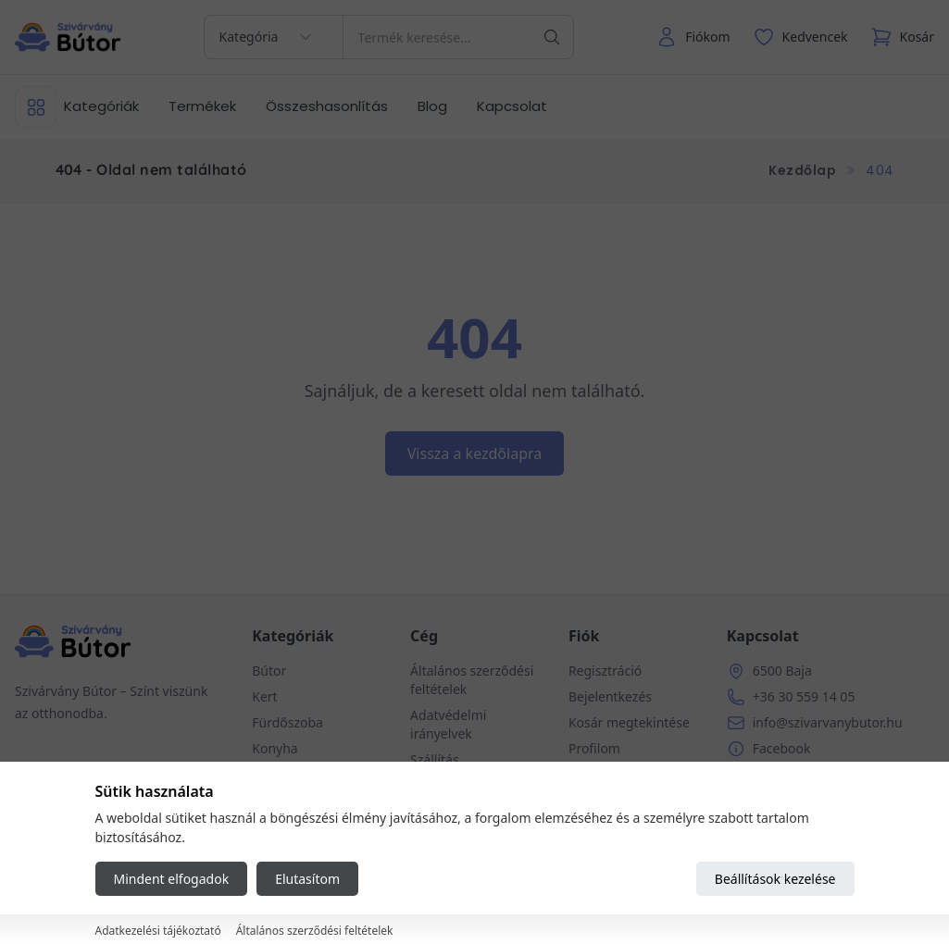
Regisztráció (605, 670)
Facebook (782, 748)
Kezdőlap (802, 170)
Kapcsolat (512, 106)
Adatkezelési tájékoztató (158, 930)
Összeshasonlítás (327, 106)
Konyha (274, 748)
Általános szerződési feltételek (314, 930)
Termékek (202, 106)
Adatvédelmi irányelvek (448, 724)
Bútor (269, 670)
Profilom (594, 748)
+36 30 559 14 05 (804, 696)
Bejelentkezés (610, 696)
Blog (432, 106)
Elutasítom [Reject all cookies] (307, 879)
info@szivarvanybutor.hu (828, 722)
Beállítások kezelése (775, 879)
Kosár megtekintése (629, 722)
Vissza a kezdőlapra (475, 453)
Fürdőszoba (287, 722)
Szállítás (434, 759)
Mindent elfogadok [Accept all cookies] (172, 879)
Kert (264, 696)
